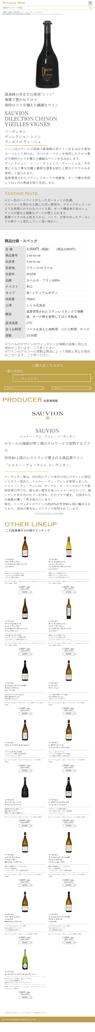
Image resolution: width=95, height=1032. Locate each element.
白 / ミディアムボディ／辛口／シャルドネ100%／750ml (21, 943)
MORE (48, 522)
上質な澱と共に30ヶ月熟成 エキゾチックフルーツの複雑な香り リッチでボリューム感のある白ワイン (16, 647)
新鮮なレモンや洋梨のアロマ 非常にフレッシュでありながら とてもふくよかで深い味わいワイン (59, 585)
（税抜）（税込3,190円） (68, 831)
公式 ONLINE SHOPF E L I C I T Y (36, 380)
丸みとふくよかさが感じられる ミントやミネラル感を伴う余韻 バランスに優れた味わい (14, 585)
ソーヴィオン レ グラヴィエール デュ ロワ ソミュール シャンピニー (58, 812)
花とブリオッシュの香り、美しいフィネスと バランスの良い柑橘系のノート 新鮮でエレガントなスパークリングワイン (18, 990)
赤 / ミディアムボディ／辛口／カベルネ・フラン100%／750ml (23, 826)
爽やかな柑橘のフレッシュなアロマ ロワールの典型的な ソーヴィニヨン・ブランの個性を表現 (16, 878)
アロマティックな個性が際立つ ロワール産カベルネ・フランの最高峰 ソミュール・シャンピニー (60, 820)
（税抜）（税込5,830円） (25, 776)
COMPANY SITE (39, 1022)
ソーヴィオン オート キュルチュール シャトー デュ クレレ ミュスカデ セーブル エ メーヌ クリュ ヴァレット (16, 635)
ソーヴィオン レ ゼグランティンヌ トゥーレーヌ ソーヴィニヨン (59, 754)
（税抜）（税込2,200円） (25, 1003)
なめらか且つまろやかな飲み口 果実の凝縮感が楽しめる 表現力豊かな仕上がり (14, 706)
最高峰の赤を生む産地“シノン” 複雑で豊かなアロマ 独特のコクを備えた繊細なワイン (15, 820)
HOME (4, 12)
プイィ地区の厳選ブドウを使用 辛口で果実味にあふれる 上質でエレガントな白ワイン (58, 706)
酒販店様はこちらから (70, 393)
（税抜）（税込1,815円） (68, 598)
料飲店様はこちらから (22, 393)
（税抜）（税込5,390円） (68, 719)
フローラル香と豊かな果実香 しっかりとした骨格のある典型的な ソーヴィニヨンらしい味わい (15, 763)
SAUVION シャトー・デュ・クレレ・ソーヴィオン (28, 12)
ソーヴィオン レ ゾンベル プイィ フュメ (53, 695)
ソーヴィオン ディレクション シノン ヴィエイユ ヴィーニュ (13, 812)
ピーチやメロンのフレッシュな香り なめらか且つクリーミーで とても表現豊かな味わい (15, 937)
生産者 (10, 12)
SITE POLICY (26, 1022)
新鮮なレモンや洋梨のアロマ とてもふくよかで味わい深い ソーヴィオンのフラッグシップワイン (60, 647)
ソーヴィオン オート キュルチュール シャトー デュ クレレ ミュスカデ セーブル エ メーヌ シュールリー (59, 574)
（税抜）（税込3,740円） (25, 659)
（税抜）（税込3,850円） (25, 831)
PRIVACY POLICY (12, 1022)
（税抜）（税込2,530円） (25, 598)
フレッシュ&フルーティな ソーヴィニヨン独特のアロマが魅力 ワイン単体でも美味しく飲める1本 (59, 763)
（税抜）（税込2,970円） (68, 659)
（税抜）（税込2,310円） (25, 719)
